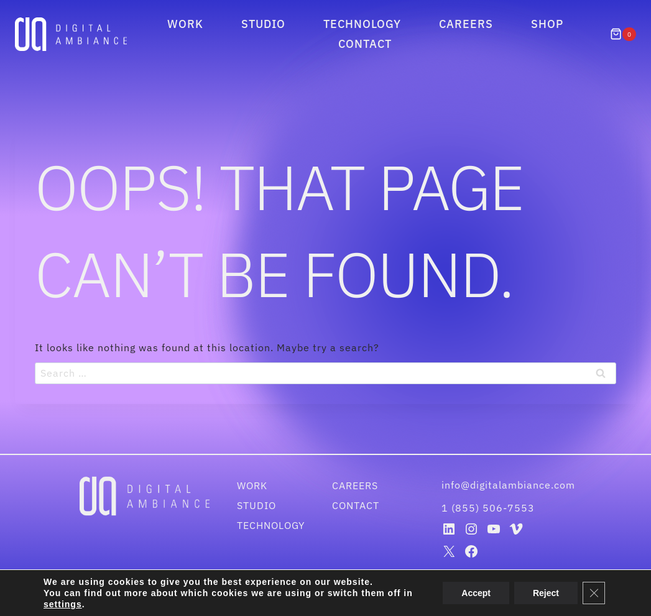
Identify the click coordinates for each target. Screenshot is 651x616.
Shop (547, 24)
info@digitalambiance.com (509, 485)
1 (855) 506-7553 (488, 508)
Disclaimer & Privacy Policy (378, 599)
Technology (362, 24)
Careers (466, 24)
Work (185, 24)
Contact (365, 44)
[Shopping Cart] (623, 34)
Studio (263, 24)
